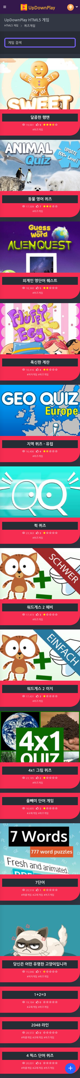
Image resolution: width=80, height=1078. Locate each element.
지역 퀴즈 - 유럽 (40, 444)
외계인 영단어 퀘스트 (40, 281)
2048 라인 (40, 1025)
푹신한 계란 (40, 362)
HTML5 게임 (11, 25)
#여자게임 (32, 374)
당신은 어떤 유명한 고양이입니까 (40, 964)
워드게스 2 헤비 (40, 607)
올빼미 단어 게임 (40, 801)
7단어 (40, 882)
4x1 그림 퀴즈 (40, 770)
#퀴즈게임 (37, 129)
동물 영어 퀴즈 (40, 199)
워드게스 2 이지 (40, 689)
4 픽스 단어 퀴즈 (40, 1056)
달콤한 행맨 (40, 117)
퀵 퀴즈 (40, 526)
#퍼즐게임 (26, 895)
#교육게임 (32, 813)
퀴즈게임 (29, 25)
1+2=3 (40, 995)
